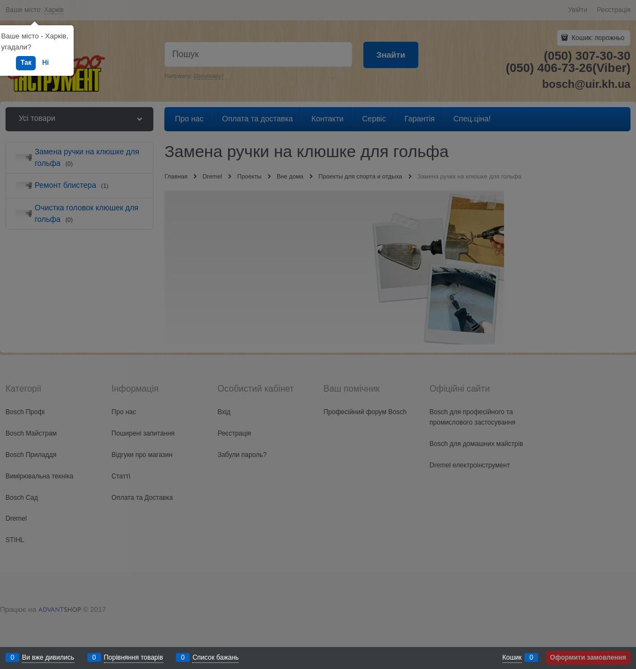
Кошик (512, 657)
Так (25, 62)
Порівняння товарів (133, 657)
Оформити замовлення (588, 657)
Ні (45, 62)
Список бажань (215, 657)
